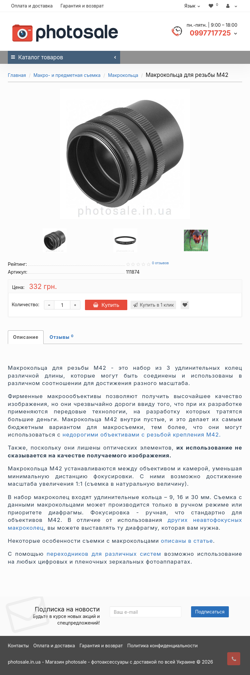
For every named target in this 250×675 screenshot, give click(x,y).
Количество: (25, 304)
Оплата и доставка (32, 5)
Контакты (18, 645)
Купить (106, 305)
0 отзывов (160, 263)
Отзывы (61, 337)
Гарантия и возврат (82, 5)
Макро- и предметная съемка (67, 75)
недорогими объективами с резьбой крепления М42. (141, 434)
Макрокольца (123, 75)
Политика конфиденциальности (162, 645)
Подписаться (210, 611)
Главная (17, 75)
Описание (25, 337)
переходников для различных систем (104, 554)
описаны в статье (187, 541)
